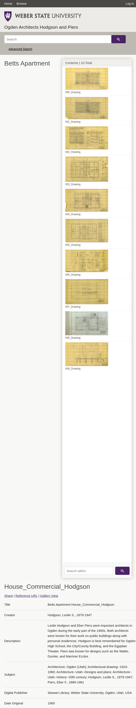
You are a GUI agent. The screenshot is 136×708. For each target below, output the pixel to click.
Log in (130, 3)
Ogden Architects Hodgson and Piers (41, 27)
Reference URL (26, 596)
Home (8, 3)
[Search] (57, 39)
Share (8, 596)
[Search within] (88, 571)
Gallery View (49, 596)
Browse (21, 3)
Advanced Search (20, 49)
